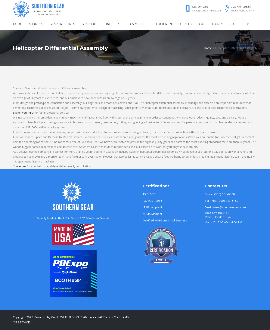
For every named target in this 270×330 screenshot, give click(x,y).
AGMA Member (152, 214)
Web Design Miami (74, 317)
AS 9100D (149, 194)
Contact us (19, 166)
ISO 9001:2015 (152, 200)
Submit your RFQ (23, 112)
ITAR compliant (152, 207)
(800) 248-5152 (228, 200)
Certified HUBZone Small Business (165, 220)
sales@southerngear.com (229, 207)
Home (208, 48)
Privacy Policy (104, 317)
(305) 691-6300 (224, 194)
